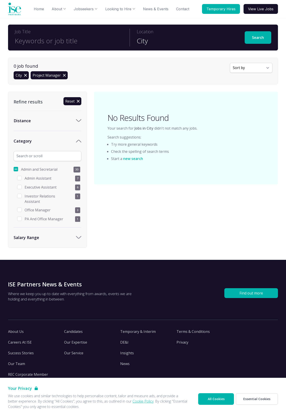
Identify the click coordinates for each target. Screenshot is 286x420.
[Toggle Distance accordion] (47, 121)
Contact (182, 9)
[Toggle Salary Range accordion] (47, 238)
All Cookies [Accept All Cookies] (216, 399)
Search (258, 37)
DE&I (124, 342)
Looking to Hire (120, 9)
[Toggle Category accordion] (47, 141)
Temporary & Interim (138, 331)
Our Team (16, 363)
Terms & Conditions (193, 331)
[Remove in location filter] (21, 75)
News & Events (155, 9)
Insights (127, 353)
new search (133, 158)
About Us (16, 331)
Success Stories (21, 353)
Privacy (182, 342)
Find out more (251, 293)
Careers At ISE (20, 342)
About (59, 9)
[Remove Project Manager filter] (49, 75)
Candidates (73, 331)
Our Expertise (75, 342)
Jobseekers (86, 9)
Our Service (73, 353)
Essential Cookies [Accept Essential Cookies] (256, 399)
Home (39, 9)
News (125, 363)
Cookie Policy (143, 401)
